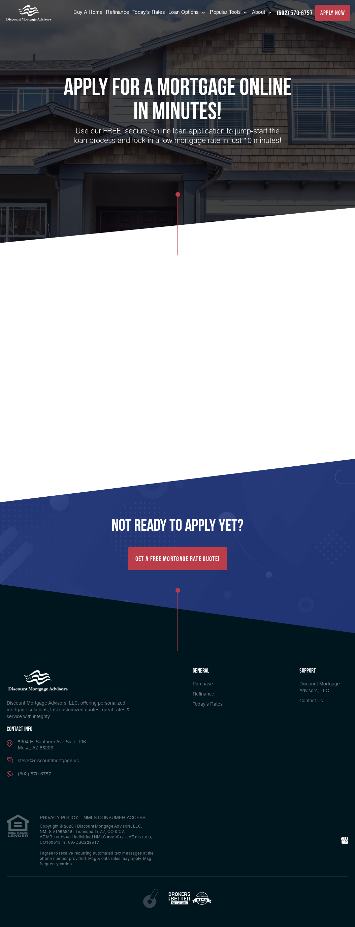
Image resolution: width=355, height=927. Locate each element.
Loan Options (184, 12)
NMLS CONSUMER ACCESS (115, 817)
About (259, 12)
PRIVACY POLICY (59, 817)
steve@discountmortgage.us (48, 761)
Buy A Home (87, 12)
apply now (332, 12)
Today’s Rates (148, 12)
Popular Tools (226, 12)
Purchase (203, 684)
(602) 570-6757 (295, 13)
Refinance (117, 12)
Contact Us (311, 701)
